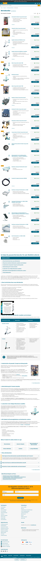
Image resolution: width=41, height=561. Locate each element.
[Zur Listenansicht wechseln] (37, 13)
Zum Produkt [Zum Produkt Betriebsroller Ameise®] (35, 81)
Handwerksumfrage (4, 535)
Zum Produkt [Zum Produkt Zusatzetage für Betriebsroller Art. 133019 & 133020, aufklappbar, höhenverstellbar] (35, 208)
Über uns (22, 508)
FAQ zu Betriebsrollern (7, 272)
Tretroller (22, 424)
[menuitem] (35, 3)
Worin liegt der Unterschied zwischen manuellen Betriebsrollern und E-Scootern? (17, 455)
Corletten (20, 448)
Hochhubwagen (3, 507)
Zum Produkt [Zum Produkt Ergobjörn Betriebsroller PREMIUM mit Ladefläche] (35, 58)
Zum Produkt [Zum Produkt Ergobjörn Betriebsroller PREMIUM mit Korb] (35, 47)
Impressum (5, 555)
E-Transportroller (27, 424)
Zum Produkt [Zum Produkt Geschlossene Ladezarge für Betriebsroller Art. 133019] (35, 197)
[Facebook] (1, 551)
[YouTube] (3, 551)
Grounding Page (22, 555)
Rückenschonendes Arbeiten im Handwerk (9, 479)
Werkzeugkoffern (24, 375)
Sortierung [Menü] (23, 559)
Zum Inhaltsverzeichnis (35, 383)
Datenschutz (10, 555)
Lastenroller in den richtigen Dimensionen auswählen (12, 268)
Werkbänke (2, 508)
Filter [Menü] (16, 559)
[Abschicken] (20, 498)
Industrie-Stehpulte (20, 444)
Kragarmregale (3, 518)
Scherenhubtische (3, 519)
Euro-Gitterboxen (3, 511)
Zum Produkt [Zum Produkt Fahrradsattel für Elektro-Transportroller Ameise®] (35, 24)
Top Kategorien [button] (3, 505)
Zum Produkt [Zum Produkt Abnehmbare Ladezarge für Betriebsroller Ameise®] (35, 174)
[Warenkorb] (39, 3)
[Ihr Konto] (35, 3)
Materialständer (7, 444)
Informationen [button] (24, 505)
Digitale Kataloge (3, 532)
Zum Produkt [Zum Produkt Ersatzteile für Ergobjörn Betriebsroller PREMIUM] (35, 185)
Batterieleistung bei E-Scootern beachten (10, 266)
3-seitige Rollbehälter (34, 448)
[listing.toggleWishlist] (9, 17)
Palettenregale (3, 516)
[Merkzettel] (37, 3)
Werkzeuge (18, 374)
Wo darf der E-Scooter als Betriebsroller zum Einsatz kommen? (14, 466)
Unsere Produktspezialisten (25, 511)
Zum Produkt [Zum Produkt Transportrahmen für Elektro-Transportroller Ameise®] (35, 139)
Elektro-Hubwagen (3, 509)
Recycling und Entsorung (4, 528)
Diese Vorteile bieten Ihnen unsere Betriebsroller (11, 261)
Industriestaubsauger (4, 512)
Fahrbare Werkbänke (7, 448)
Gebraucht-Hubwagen (4, 515)
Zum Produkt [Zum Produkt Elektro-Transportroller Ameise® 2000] (35, 93)
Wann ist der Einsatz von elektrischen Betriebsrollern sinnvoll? (14, 462)
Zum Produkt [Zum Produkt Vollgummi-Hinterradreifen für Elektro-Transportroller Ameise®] (35, 151)
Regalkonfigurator (3, 525)
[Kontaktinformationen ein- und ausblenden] (2, 556)
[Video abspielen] (9, 42)
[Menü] (1, 3)
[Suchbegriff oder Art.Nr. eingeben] (19, 5)
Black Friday (23, 518)
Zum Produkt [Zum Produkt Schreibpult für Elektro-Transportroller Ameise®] (35, 116)
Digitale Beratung (4, 522)
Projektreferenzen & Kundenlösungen (26, 509)
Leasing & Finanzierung (24, 512)
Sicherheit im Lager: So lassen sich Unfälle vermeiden (11, 475)
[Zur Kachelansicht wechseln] (39, 13)
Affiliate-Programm (24, 516)
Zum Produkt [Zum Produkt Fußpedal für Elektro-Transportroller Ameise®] (35, 35)
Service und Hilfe (23, 507)
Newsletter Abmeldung (4, 531)
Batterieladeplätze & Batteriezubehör (34, 444)
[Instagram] (7, 551)
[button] (10, 523)
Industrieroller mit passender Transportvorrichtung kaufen (13, 264)
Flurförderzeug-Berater (4, 524)
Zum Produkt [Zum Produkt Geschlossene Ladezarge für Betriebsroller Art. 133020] (35, 231)
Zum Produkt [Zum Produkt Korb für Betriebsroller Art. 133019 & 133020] (35, 243)
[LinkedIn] (5, 551)
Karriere (22, 515)
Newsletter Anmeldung (4, 529)
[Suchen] (39, 5)
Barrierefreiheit (16, 555)
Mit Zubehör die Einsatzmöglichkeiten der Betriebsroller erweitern (14, 270)
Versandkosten (15, 557)
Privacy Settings (28, 555)
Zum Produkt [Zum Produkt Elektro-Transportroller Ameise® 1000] (35, 70)
